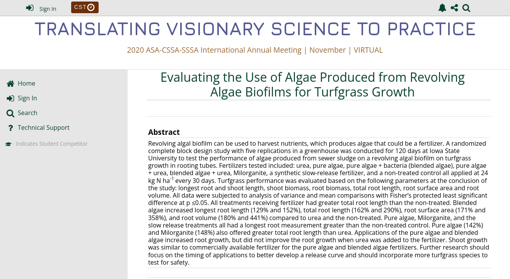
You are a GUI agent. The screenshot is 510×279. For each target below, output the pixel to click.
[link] (442, 7)
